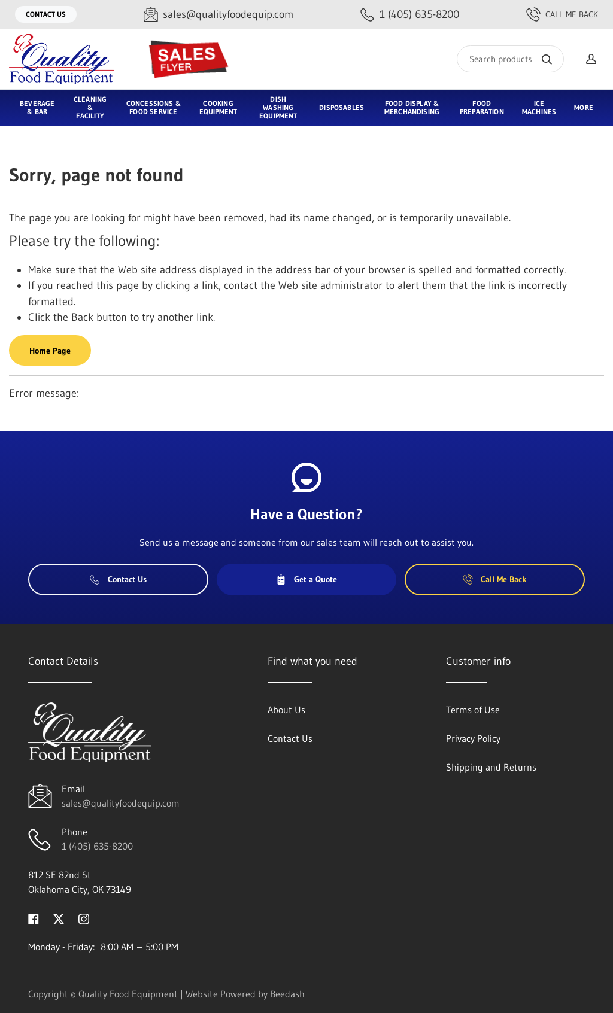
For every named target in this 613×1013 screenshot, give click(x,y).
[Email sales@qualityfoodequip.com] (218, 15)
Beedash (287, 994)
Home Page (50, 350)
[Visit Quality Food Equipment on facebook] (33, 918)
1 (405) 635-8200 (97, 846)
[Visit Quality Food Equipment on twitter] (58, 918)
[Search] (510, 58)
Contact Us (46, 14)
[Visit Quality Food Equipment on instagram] (83, 918)
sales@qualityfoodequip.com (121, 803)
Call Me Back (562, 14)
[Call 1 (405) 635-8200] (409, 15)
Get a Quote (306, 579)
